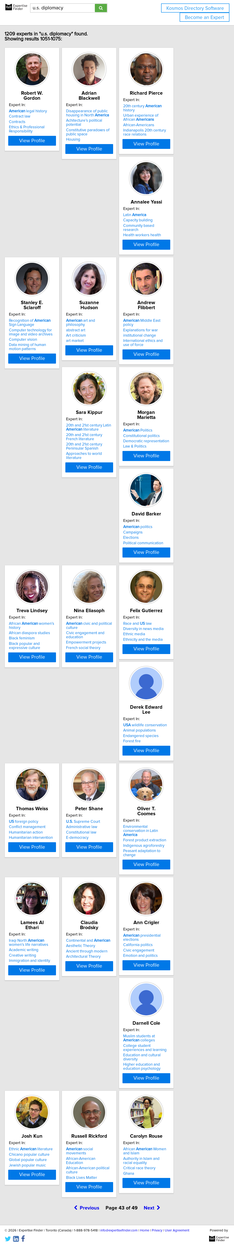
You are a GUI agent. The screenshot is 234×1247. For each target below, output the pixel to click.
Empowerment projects (176, 447)
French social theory (173, 453)
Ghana (161, 892)
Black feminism (100, 443)
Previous (86, 927)
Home (144, 1230)
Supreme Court (36, 650)
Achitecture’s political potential (113, 115)
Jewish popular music (37, 884)
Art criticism (166, 226)
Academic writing (170, 660)
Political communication (38, 449)
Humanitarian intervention (177, 557)
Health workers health (37, 231)
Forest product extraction (108, 660)
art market (164, 231)
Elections (26, 443)
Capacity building (33, 220)
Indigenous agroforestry (107, 665)
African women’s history (116, 433)
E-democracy (30, 666)
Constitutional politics (174, 329)
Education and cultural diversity (182, 778)
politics (33, 433)
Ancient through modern (39, 770)
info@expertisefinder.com (119, 1230)
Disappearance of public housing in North (115, 108)
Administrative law (34, 656)
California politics (102, 764)
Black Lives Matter (102, 884)
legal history (37, 106)
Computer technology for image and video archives (114, 226)
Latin (30, 215)
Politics (170, 324)
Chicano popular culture (39, 873)
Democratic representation (179, 335)
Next (152, 927)
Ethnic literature (40, 868)
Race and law (33, 541)
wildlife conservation (109, 541)
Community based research (42, 226)
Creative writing (169, 665)
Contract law (29, 111)
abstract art (165, 220)
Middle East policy (43, 324)
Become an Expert (204, 17)
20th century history (181, 106)
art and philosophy (180, 215)
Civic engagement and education (184, 442)
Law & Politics (167, 340)
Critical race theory (172, 887)
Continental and (41, 759)
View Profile (47, 143)
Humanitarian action (172, 552)
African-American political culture (115, 879)
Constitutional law (34, 661)
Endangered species (104, 552)
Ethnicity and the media (38, 557)
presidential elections (114, 759)
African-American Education (110, 873)
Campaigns (28, 438)
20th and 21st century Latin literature (109, 326)
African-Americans (171, 121)
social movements (111, 868)
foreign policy (170, 541)
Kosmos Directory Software (195, 8)
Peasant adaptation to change (112, 670)
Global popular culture (37, 879)
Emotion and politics (104, 775)
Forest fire (96, 557)
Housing (94, 130)
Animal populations (103, 547)
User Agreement (177, 1230)
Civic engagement (102, 770)
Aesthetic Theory (33, 764)
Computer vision (101, 234)
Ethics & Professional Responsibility (36, 124)
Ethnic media (29, 552)
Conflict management (174, 547)
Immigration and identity (176, 670)
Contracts (27, 117)
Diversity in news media (39, 547)
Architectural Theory (36, 775)
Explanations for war (36, 329)
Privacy (157, 1230)
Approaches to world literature (113, 352)
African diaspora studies (107, 438)
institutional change (35, 335)
